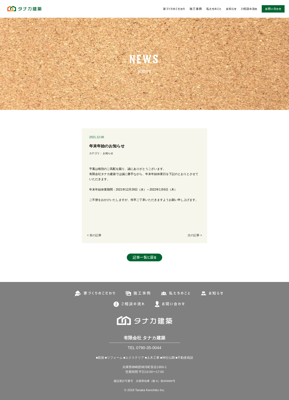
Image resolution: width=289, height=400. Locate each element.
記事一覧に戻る (144, 257)
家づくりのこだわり (174, 8)
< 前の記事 (94, 235)
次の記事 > (195, 235)
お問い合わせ (273, 8)
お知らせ (231, 8)
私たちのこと (214, 8)
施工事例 (195, 8)
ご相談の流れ (249, 8)
